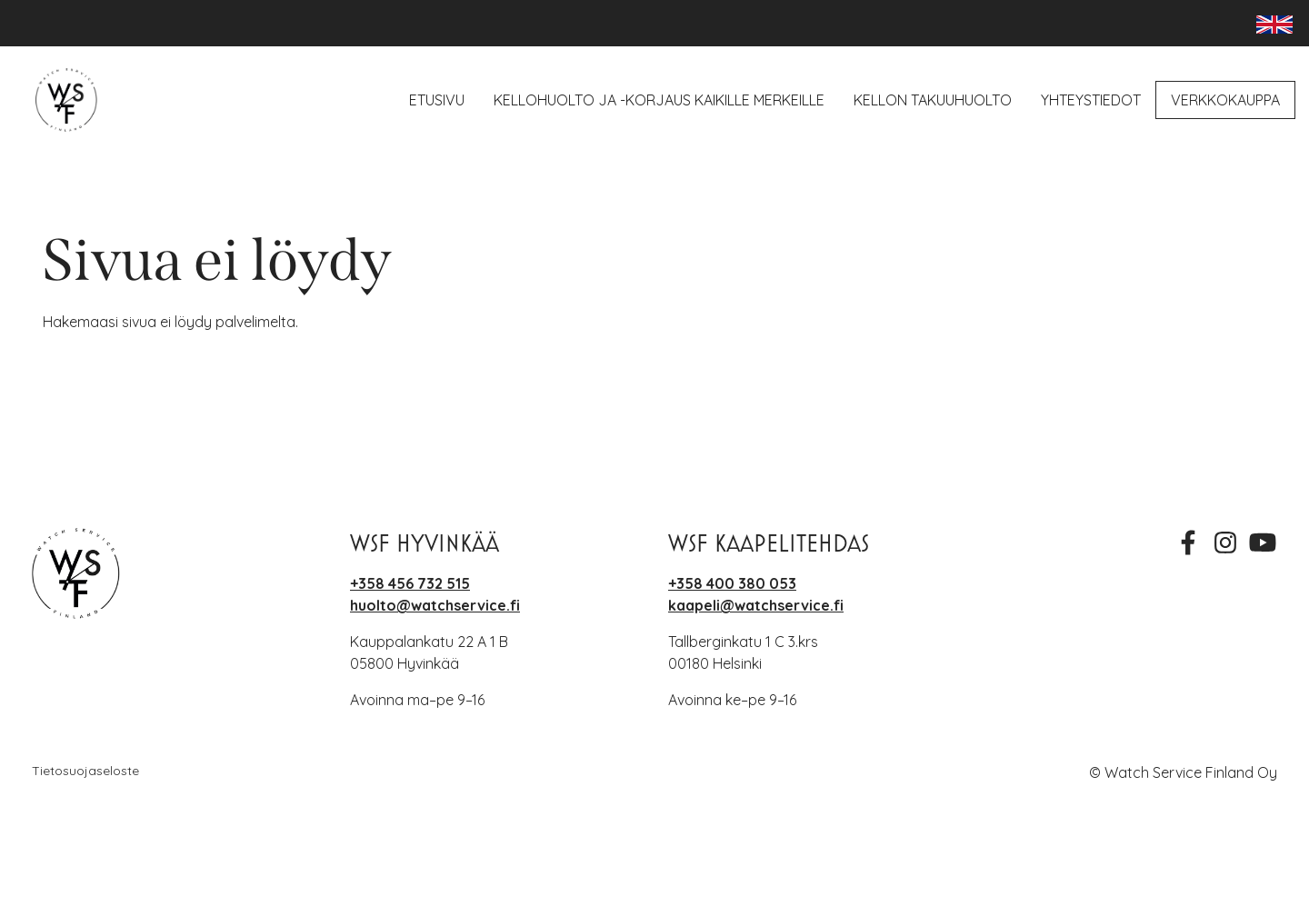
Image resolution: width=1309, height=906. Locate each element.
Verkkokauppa (1225, 100)
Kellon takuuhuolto (933, 100)
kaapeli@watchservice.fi (756, 605)
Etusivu (437, 100)
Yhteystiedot (1091, 100)
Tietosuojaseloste (85, 770)
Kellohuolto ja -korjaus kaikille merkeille (659, 100)
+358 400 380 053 (732, 583)
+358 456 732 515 (410, 583)
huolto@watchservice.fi (435, 605)
